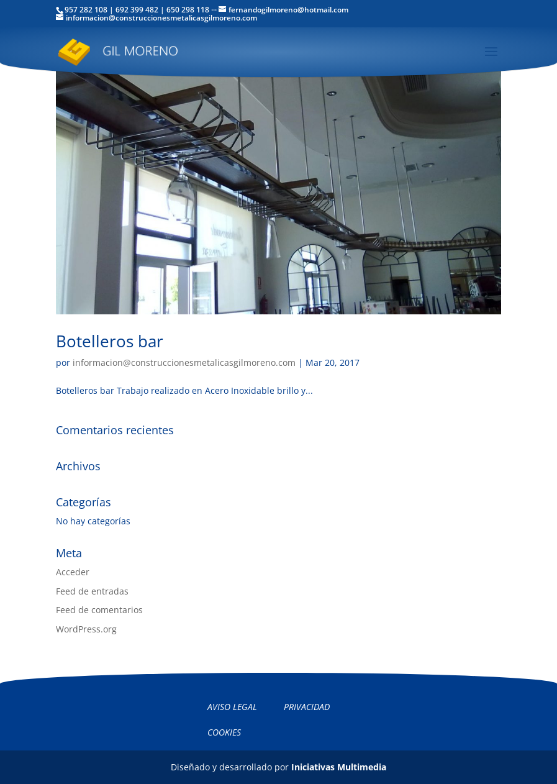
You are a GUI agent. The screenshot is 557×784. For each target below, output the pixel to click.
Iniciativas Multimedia (338, 767)
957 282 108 (86, 9)
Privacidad (307, 707)
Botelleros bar (109, 341)
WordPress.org (86, 629)
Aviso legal (232, 707)
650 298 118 (187, 9)
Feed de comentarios (99, 610)
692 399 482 (136, 9)
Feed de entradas (92, 591)
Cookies (224, 732)
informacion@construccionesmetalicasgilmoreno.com (184, 362)
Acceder (72, 572)
